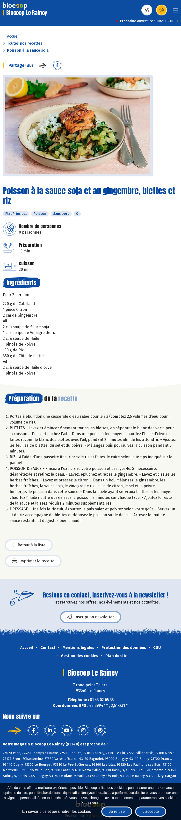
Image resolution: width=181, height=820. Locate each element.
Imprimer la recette (33, 561)
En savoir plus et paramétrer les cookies (56, 811)
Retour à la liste (28, 545)
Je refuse (117, 811)
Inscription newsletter (90, 617)
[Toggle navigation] (175, 12)
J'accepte (151, 811)
